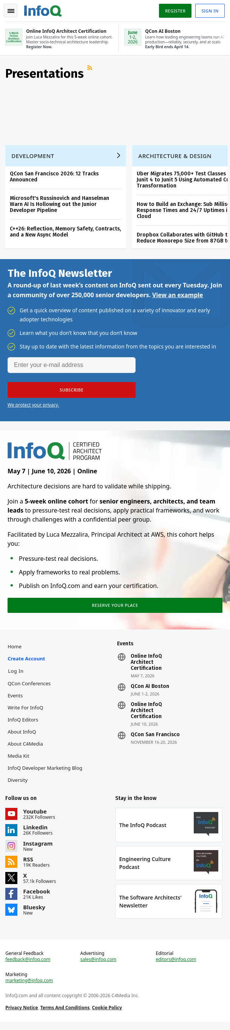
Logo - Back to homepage (44, 10)
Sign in (209, 11)
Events (15, 700)
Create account (27, 663)
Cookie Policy (107, 1015)
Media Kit (19, 760)
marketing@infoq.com (30, 988)
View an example (177, 297)
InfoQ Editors (23, 724)
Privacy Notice (22, 1015)
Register (174, 11)
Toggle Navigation (11, 11)
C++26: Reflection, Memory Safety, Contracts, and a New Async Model (66, 233)
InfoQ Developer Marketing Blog (45, 772)
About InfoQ (22, 736)
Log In (17, 675)
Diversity (18, 784)
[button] (72, 393)
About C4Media (26, 748)
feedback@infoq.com (28, 967)
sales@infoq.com (98, 967)
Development (33, 157)
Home (15, 651)
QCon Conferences (29, 688)
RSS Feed (91, 71)
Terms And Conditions (65, 1015)
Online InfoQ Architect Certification (146, 667)
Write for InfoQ (26, 712)
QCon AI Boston (150, 691)
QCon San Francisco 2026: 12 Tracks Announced (55, 178)
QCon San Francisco (155, 739)
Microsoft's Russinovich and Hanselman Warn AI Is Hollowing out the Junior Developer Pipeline (60, 205)
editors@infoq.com (176, 967)
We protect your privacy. (33, 407)
